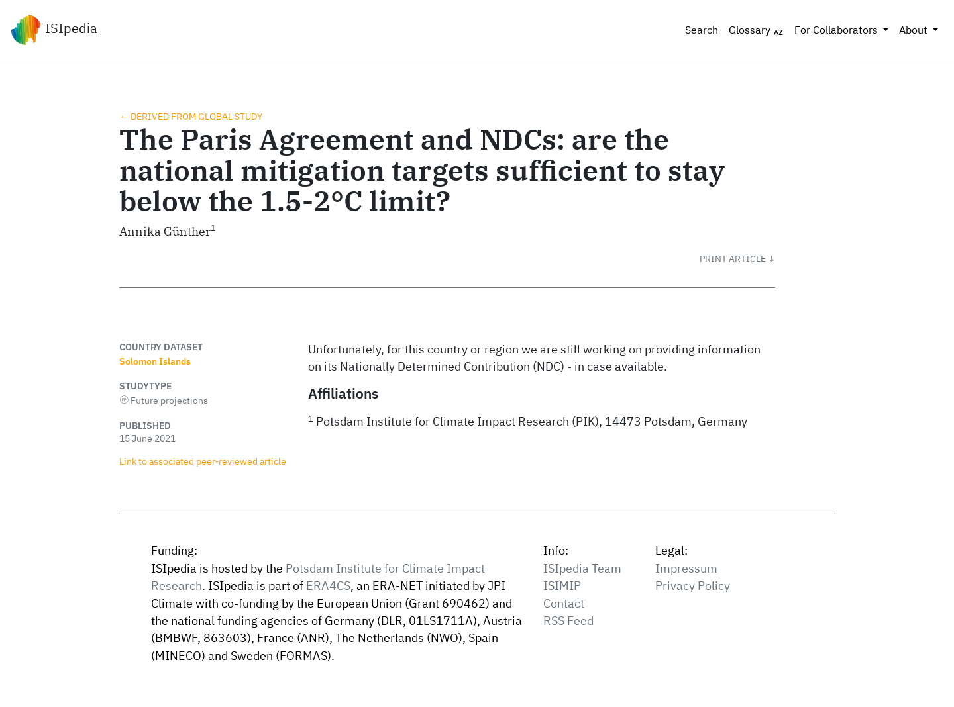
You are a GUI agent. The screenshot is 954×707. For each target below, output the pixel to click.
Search (701, 29)
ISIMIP (562, 585)
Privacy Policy (692, 585)
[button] (737, 259)
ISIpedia (54, 30)
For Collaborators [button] (837, 29)
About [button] (914, 29)
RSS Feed (568, 620)
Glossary (756, 30)
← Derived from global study (190, 116)
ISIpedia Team (582, 568)
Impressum (686, 568)
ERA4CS (328, 585)
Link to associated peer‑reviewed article (202, 461)
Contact (563, 603)
